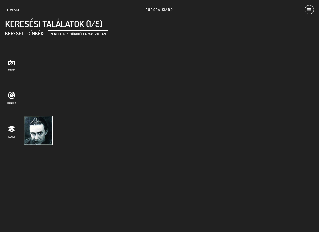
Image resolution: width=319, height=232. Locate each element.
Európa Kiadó (159, 10)
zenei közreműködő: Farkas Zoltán (78, 34)
